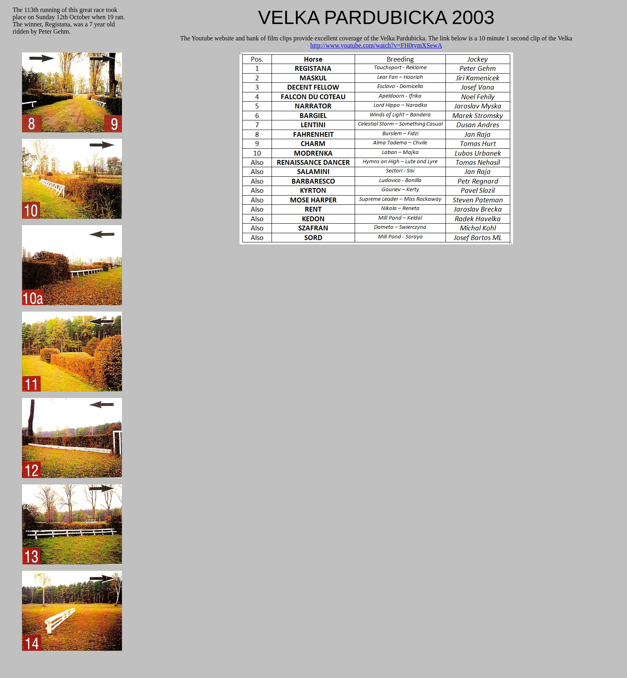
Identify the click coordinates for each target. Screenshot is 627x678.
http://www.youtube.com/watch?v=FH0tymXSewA (376, 45)
